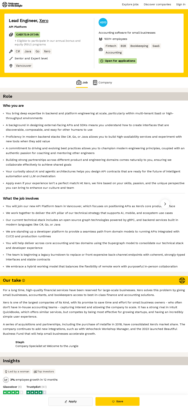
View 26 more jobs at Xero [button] (53, 379)
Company (102, 82)
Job (82, 82)
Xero (43, 20)
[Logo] (12, 4)
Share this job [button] (18, 379)
